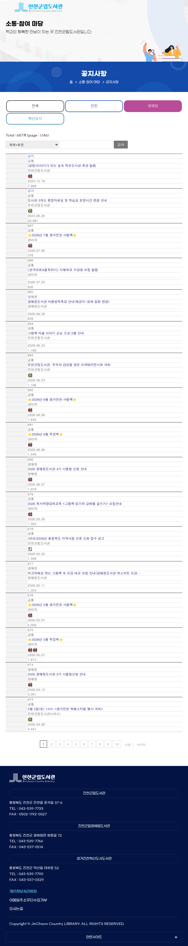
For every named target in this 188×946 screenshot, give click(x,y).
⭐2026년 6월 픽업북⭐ (45, 434)
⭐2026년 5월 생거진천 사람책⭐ (52, 605)
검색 (120, 144)
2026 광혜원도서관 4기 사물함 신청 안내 (57, 469)
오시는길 (16, 909)
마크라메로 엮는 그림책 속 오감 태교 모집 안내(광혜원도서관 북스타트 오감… (84, 573)
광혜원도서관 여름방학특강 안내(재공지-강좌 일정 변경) (68, 301)
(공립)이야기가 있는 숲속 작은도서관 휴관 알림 (62, 165)
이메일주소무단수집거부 (28, 900)
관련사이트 (94, 937)
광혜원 (153, 105)
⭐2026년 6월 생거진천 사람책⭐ (52, 399)
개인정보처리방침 (23, 891)
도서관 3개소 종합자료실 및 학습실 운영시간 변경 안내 (67, 200)
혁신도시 (35, 118)
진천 (94, 105)
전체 (35, 105)
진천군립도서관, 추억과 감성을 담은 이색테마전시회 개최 (69, 365)
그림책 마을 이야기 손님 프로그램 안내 (56, 333)
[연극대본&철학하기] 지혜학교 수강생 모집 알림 (63, 270)
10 (117, 744)
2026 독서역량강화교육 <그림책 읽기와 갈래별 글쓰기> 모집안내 (75, 503)
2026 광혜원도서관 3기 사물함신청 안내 (57, 674)
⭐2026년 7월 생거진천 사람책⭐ (52, 235)
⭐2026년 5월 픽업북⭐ (45, 639)
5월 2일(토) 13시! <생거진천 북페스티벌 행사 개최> (65, 709)
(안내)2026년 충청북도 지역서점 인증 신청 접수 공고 (66, 538)
